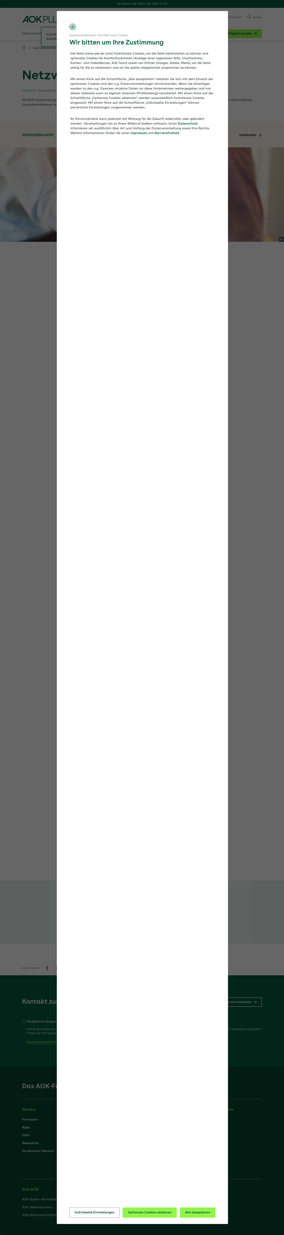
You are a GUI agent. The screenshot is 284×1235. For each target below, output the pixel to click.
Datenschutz (188, 123)
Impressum (139, 133)
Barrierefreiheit (167, 133)
